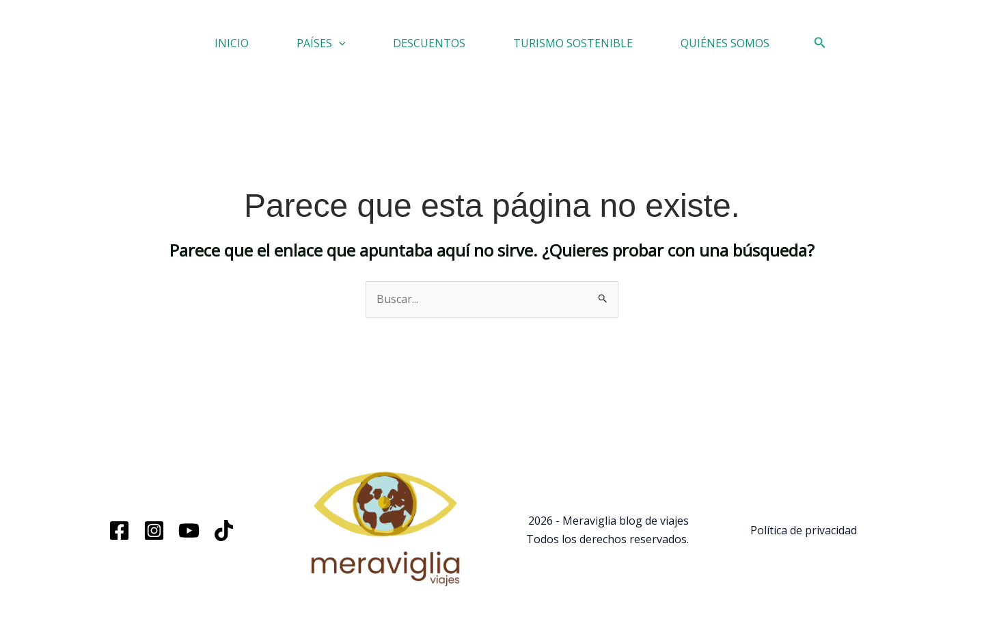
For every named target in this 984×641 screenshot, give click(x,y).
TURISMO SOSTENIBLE (573, 43)
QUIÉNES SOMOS (725, 43)
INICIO (232, 43)
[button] (339, 43)
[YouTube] (189, 530)
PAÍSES (321, 43)
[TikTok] (224, 530)
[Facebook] (119, 530)
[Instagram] (154, 530)
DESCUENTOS (429, 43)
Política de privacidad (803, 530)
